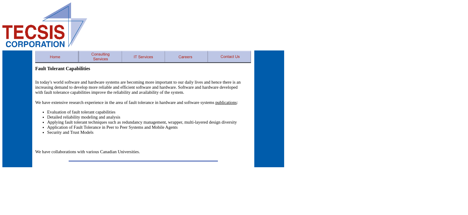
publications (226, 102)
